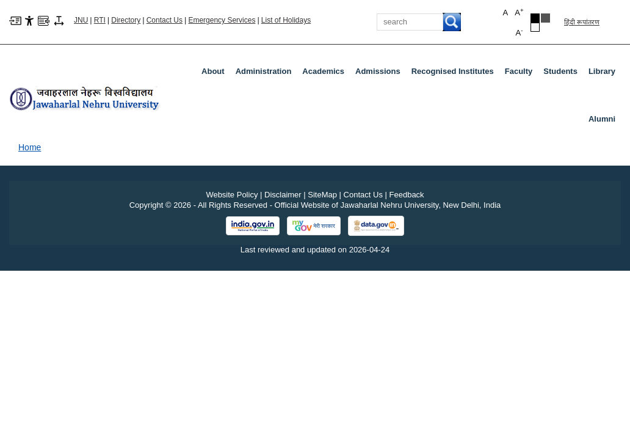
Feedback (406, 194)
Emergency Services (221, 20)
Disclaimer (283, 194)
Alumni (601, 118)
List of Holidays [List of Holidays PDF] (286, 20)
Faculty (521, 74)
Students (563, 74)
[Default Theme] (535, 27)
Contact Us (165, 20)
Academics (326, 74)
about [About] (213, 71)
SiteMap (322, 194)
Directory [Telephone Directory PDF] (125, 20)
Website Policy (232, 194)
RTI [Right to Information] (100, 20)
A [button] (519, 12)
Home (29, 147)
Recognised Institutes (452, 71)
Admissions (380, 74)
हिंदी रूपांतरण (581, 22)
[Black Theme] (535, 18)
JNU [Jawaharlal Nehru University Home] (81, 20)
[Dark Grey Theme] (545, 18)
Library (604, 74)
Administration (266, 74)
